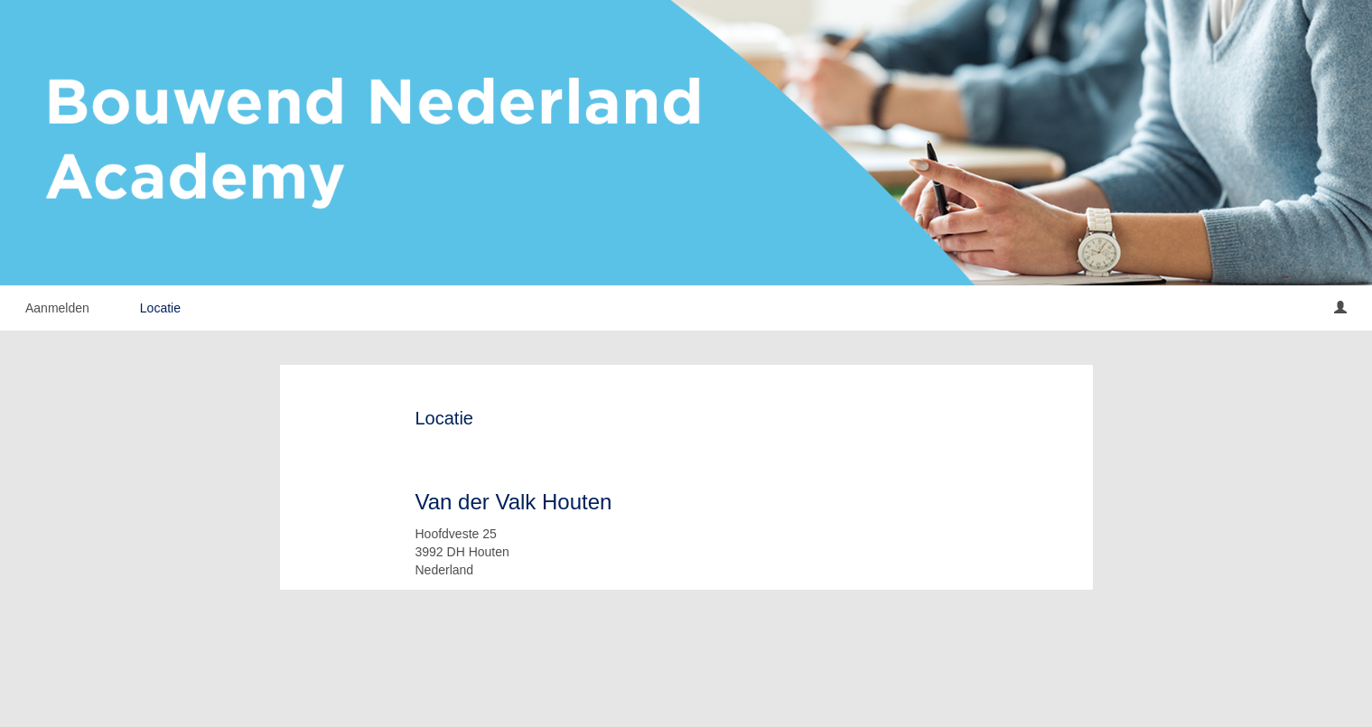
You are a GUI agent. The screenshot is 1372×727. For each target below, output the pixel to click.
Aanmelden (57, 308)
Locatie (160, 308)
